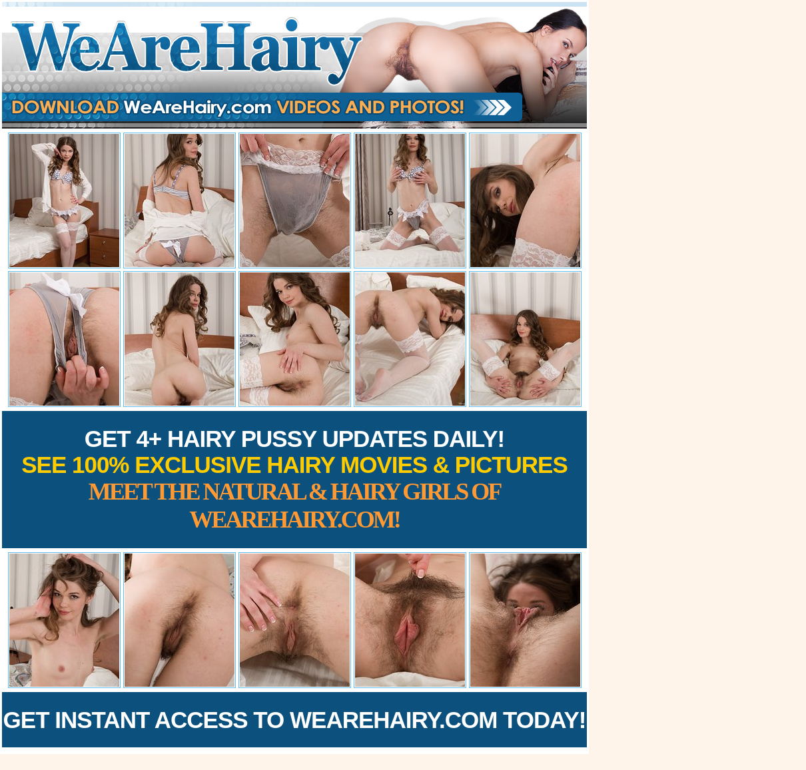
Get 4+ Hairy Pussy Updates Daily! (294, 479)
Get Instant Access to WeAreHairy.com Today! (294, 720)
